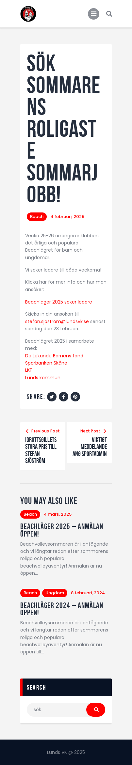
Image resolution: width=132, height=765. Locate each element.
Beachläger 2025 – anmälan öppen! (61, 530)
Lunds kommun (42, 377)
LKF (28, 370)
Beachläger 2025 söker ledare (58, 302)
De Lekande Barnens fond (54, 355)
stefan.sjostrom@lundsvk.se (57, 321)
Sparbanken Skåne (46, 363)
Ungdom (54, 593)
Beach (36, 216)
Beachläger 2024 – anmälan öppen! (61, 609)
